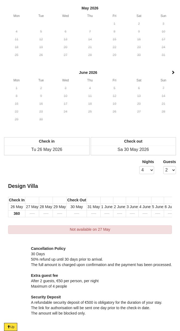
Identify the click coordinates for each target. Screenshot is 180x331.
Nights (148, 162)
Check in (47, 141)
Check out (133, 141)
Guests (169, 162)
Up (10, 327)
